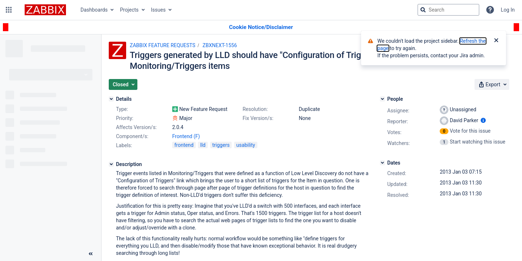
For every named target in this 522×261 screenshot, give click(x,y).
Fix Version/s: (258, 118)
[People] (382, 99)
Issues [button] (158, 10)
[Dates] (382, 162)
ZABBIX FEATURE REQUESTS (162, 45)
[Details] (111, 99)
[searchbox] (448, 10)
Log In (508, 10)
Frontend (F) (186, 136)
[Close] (496, 41)
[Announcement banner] (261, 27)
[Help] (490, 10)
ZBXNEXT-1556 (220, 45)
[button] (9, 10)
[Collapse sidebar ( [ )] (91, 253)
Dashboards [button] (94, 10)
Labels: (124, 145)
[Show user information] (483, 120)
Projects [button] (129, 10)
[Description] (111, 164)
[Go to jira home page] (45, 10)
